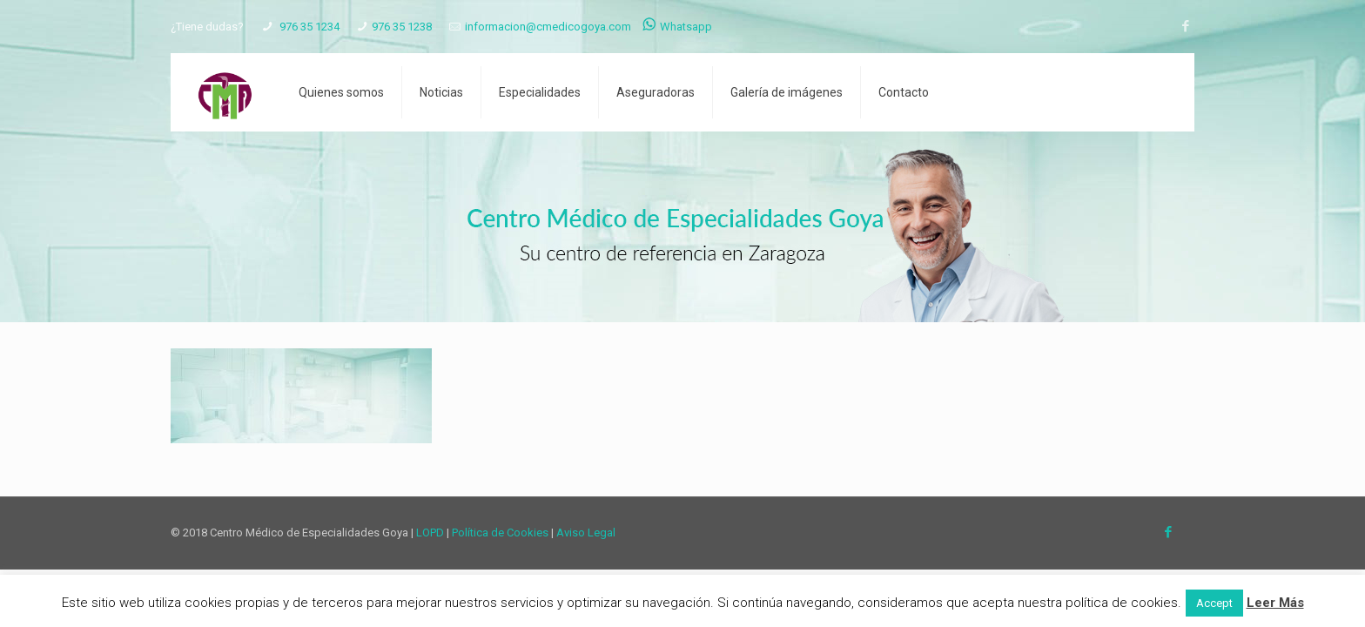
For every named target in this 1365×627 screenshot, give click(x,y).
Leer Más (1275, 602)
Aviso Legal (585, 532)
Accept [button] (1214, 603)
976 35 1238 (402, 26)
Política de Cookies (500, 532)
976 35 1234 (308, 26)
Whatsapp (677, 26)
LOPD (430, 532)
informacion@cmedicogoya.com (548, 26)
